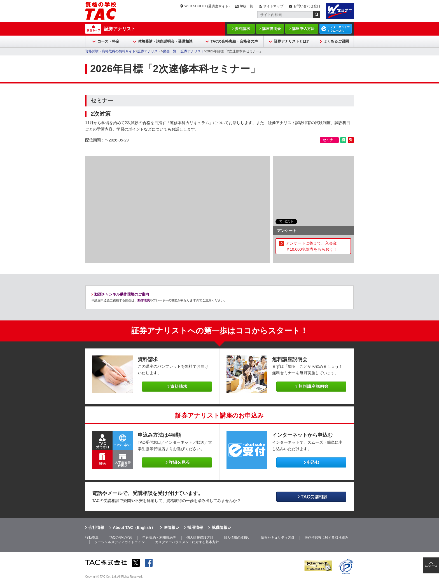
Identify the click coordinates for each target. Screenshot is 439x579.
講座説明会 (271, 29)
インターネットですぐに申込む (338, 28)
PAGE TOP (431, 566)
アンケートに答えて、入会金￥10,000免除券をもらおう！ (311, 246)
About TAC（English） (134, 527)
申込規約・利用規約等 (159, 538)
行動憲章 (92, 538)
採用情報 (195, 527)
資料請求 (242, 29)
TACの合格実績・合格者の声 (234, 41)
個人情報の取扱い (237, 538)
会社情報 (96, 527)
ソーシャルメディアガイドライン (119, 542)
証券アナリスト (120, 28)
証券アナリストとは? (291, 41)
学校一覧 (246, 6)
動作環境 (143, 300)
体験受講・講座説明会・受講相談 (165, 41)
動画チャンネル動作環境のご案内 (121, 294)
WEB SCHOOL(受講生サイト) (207, 6)
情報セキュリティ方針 (278, 538)
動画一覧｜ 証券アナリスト (183, 51)
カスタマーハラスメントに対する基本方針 (187, 542)
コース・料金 (108, 41)
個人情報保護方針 (199, 538)
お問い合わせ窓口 (306, 6)
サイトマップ (273, 6)
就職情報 (219, 527)
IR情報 (169, 527)
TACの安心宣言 (120, 538)
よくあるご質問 (336, 41)
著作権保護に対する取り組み (326, 538)
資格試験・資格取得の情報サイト (110, 51)
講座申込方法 (303, 29)
